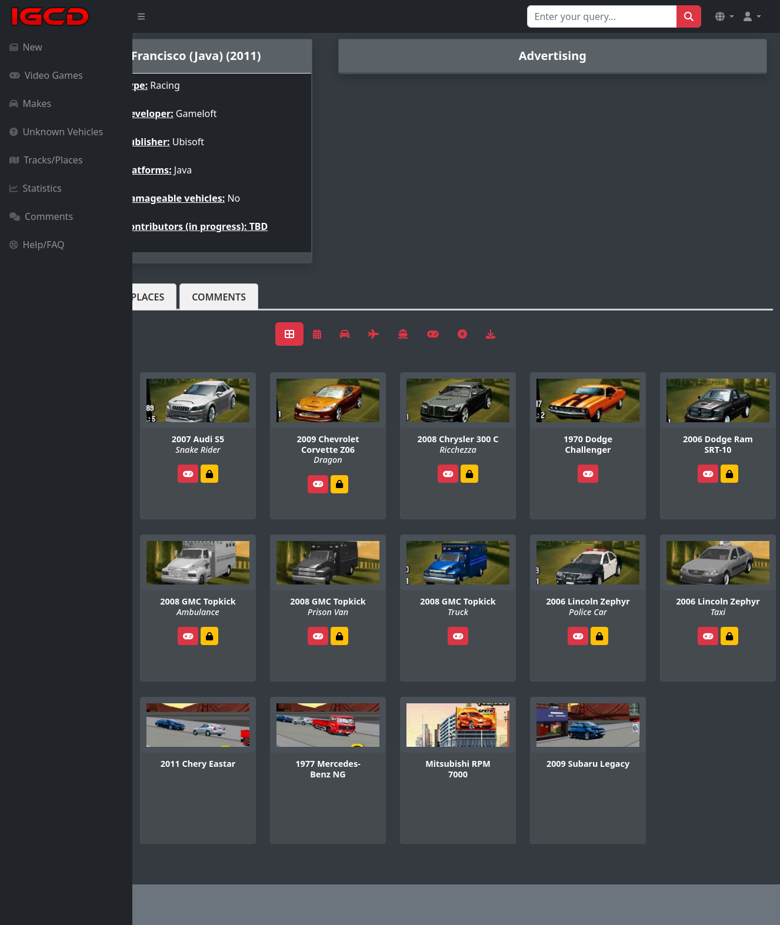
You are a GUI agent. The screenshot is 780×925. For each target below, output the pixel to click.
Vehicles (175, 296)
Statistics (35, 188)
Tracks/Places (46, 159)
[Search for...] (602, 16)
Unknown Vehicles (56, 131)
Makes (30, 103)
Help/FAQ (37, 244)
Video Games (46, 75)
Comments (41, 216)
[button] (725, 16)
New (25, 47)
